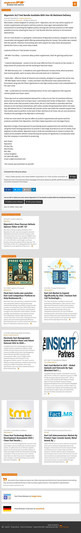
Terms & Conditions (26, 527)
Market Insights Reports (11, 335)
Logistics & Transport (17, 288)
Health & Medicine (25, 18)
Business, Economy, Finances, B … (62, 430)
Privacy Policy (15, 527)
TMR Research (8, 432)
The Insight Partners (50, 362)
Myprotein (19, 20)
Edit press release (33, 202)
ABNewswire (7, 290)
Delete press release (14, 202)
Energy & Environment (58, 288)
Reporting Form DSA (52, 527)
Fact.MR (46, 432)
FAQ (3, 527)
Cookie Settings (64, 527)
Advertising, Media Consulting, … (21, 333)
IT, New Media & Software (59, 360)
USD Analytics (48, 290)
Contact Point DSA (38, 527)
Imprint (7, 527)
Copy (73, 177)
